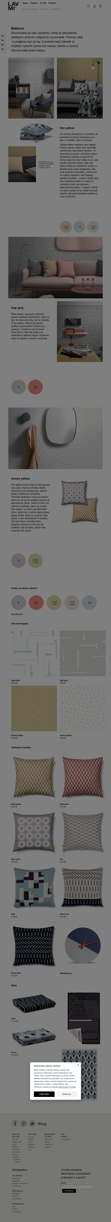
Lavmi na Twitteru (32, 1124)
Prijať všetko (44, 1094)
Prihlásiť (69, 1191)
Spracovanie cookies (67, 1087)
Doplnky (34, 3)
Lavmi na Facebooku (15, 1124)
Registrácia (16, 1181)
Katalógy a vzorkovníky (20, 1183)
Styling (47, 1142)
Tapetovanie (56, 9)
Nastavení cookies (16, 1160)
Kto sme (25, 9)
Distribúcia (16, 1194)
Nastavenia (66, 1094)
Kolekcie (52, 3)
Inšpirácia (48, 1147)
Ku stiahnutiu (65, 1139)
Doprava (15, 1147)
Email (63, 1183)
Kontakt (34, 9)
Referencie (44, 9)
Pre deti (43, 3)
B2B (13, 1207)
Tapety (25, 3)
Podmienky (16, 1178)
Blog (42, 1124)
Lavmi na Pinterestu (24, 1124)
